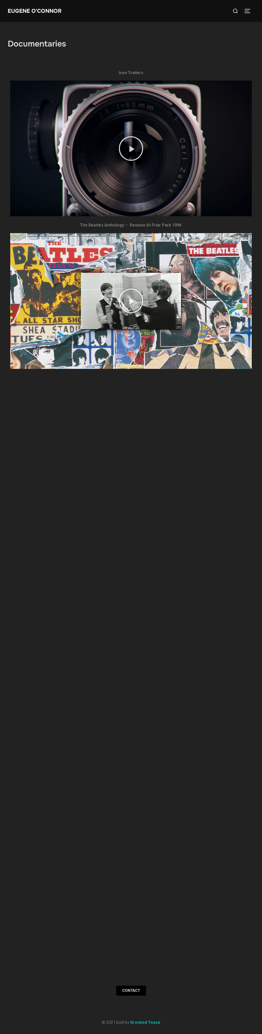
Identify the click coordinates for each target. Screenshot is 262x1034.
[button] (131, 148)
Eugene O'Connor (35, 10)
